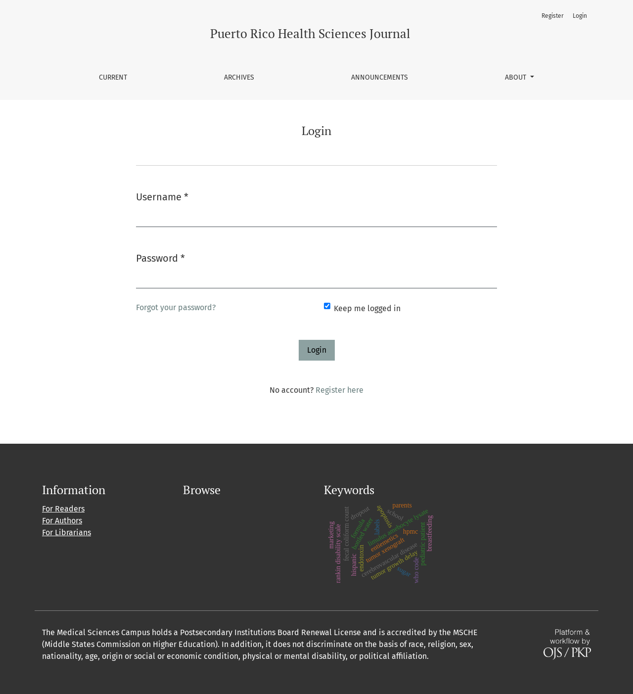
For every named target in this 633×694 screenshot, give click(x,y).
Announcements (379, 77)
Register (553, 15)
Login (580, 15)
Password (160, 257)
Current (113, 77)
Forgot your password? (176, 307)
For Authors (62, 520)
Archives (239, 77)
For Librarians (66, 532)
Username (162, 196)
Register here (339, 390)
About (516, 77)
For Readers (63, 508)
